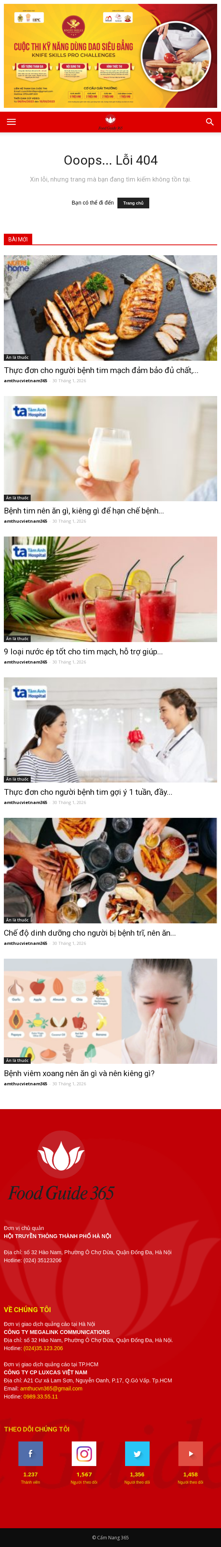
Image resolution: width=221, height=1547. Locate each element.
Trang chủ (133, 203)
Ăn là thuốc (17, 357)
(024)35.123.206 (43, 1348)
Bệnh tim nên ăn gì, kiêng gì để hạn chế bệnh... (84, 510)
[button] (210, 122)
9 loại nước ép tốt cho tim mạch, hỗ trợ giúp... (83, 651)
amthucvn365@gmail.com (51, 1388)
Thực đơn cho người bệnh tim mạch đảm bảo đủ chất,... (101, 370)
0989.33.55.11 (40, 1396)
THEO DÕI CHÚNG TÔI (36, 1429)
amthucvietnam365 (25, 380)
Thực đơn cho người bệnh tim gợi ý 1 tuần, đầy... (88, 792)
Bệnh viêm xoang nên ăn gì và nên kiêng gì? (79, 1073)
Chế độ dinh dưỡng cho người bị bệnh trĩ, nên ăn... (90, 933)
